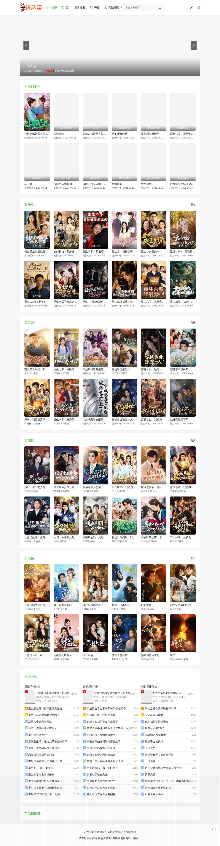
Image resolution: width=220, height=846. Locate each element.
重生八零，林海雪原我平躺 (66, 419)
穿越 (80, 7)
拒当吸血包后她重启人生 (37, 251)
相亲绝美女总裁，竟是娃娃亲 (95, 487)
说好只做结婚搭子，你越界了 (95, 605)
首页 (52, 7)
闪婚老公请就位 (63, 655)
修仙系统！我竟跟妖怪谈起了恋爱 (183, 487)
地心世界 (146, 605)
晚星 (172, 655)
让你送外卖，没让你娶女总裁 (37, 655)
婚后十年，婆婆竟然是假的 (37, 487)
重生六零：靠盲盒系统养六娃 (154, 301)
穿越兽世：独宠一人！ (154, 369)
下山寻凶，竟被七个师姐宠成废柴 (183, 537)
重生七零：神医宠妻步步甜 (66, 369)
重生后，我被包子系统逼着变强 (124, 251)
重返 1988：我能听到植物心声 (183, 251)
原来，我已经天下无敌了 (37, 419)
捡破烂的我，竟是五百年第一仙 (95, 537)
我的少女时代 (119, 133)
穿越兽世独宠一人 (122, 419)
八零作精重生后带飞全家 (37, 605)
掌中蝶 (28, 183)
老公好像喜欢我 (63, 605)
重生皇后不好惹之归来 (66, 301)
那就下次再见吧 (121, 605)
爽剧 (94, 7)
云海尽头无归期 (63, 183)
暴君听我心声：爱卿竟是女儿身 (154, 537)
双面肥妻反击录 (150, 133)
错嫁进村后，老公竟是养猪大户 (154, 487)
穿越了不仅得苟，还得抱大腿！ (183, 369)
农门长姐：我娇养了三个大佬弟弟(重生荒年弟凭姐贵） (66, 251)
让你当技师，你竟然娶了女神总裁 (37, 537)
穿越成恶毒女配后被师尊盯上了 (95, 419)
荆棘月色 (88, 655)
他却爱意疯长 (119, 655)
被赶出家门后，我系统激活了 (124, 537)
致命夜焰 (59, 133)
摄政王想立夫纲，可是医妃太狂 (95, 183)
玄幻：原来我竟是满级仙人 (66, 537)
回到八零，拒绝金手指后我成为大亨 (183, 133)
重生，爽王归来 (150, 251)
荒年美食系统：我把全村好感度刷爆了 (37, 369)
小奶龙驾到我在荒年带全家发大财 (37, 133)
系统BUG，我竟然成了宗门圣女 (124, 487)
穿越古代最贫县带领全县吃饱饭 (95, 133)
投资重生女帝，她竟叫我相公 (66, 487)
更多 (193, 204)
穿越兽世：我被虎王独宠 (154, 419)
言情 (109, 7)
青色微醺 (146, 183)
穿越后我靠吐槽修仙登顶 (95, 369)
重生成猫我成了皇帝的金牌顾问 (124, 301)
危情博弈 (117, 183)
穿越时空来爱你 (121, 369)
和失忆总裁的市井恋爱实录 (183, 605)
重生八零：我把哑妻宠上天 (95, 251)
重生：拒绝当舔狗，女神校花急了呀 (95, 301)
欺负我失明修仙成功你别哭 (183, 183)
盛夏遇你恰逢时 (150, 655)
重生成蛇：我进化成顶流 (183, 301)
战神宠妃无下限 (179, 419)
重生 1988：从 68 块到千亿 (37, 301)
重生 (66, 7)
